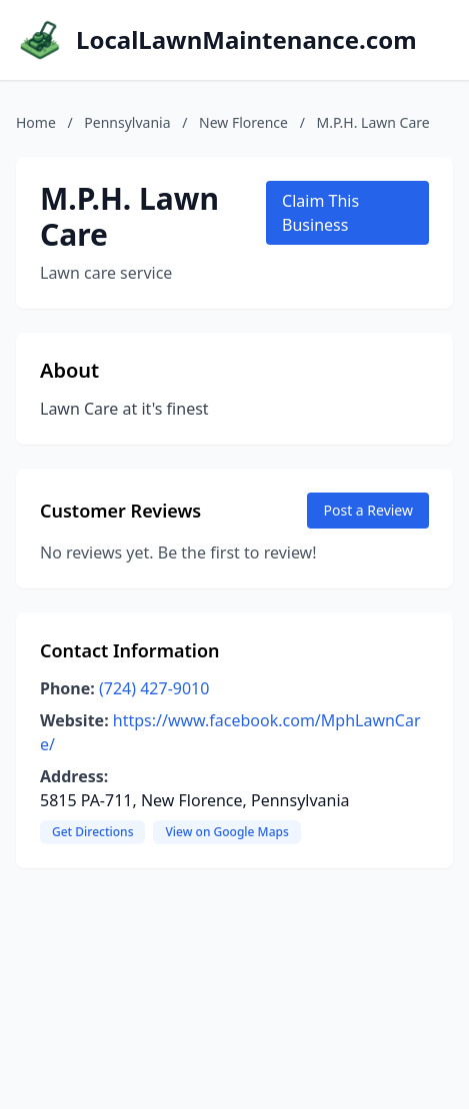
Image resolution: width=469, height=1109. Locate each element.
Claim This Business (320, 213)
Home (36, 122)
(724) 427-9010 (154, 688)
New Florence (243, 122)
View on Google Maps (226, 831)
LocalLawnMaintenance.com (246, 40)
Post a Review (368, 510)
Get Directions (92, 831)
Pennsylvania (127, 122)
